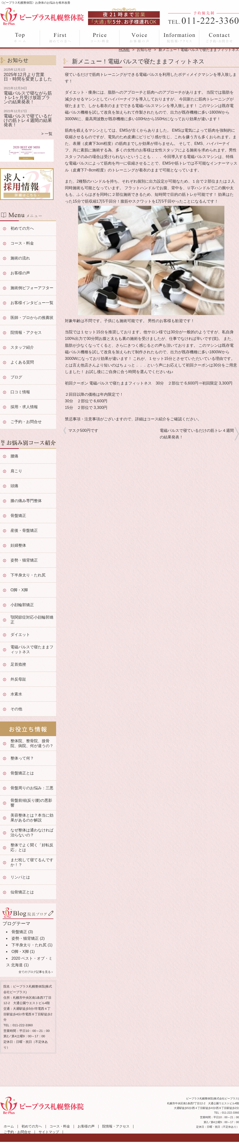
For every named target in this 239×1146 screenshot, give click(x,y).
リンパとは (20, 877)
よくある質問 (22, 362)
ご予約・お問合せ (219, 38)
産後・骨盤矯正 (24, 530)
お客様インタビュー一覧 (31, 303)
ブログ (16, 377)
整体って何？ (22, 758)
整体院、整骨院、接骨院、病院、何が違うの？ (31, 743)
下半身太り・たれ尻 (28, 575)
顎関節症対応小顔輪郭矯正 (31, 619)
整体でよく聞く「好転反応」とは (31, 847)
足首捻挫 (18, 664)
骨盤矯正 (18, 516)
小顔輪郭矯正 (22, 605)
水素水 (16, 694)
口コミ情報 (20, 392)
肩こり (16, 471)
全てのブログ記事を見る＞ (36, 972)
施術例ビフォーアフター (31, 288)
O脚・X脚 (19, 590)
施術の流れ (20, 258)
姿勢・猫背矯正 (24, 560)
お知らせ (144, 50)
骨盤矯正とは (22, 773)
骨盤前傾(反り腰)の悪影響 (31, 802)
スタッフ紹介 (22, 347)
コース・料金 (100, 38)
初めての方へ (60, 38)
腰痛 (14, 456)
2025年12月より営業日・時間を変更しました (28, 76)
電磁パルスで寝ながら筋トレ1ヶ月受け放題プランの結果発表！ (28, 97)
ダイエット (20, 634)
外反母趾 (18, 679)
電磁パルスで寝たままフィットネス (31, 649)
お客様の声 (139, 38)
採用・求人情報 (24, 407)
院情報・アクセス (179, 38)
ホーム (20, 38)
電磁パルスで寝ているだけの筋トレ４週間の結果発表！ (28, 120)
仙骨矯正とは (22, 892)
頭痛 (14, 486)
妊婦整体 (18, 545)
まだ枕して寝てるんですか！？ (31, 862)
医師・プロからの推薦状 (31, 318)
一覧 (48, 134)
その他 (16, 709)
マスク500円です (83, 430)
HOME (124, 50)
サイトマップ (49, 1132)
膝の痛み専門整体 (26, 501)
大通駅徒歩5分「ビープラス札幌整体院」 (119, 1143)
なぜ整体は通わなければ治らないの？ (31, 832)
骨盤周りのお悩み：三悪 (31, 788)
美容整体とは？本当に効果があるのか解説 (31, 817)
